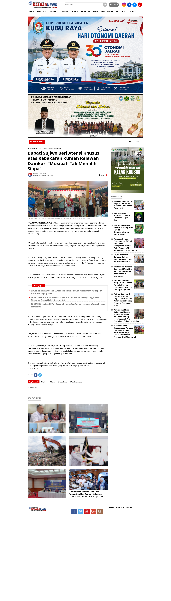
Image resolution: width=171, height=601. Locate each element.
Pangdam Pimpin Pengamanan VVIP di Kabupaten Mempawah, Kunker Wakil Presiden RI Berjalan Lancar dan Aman (125, 244)
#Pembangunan (76, 382)
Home (30, 148)
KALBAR (53, 11)
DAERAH (65, 11)
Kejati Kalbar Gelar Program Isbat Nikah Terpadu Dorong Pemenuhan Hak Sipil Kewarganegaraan (123, 285)
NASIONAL (42, 11)
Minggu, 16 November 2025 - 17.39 (43, 175)
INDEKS (132, 11)
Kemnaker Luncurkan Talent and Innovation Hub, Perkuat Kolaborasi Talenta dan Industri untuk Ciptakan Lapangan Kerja (86, 495)
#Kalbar (44, 382)
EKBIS (95, 11)
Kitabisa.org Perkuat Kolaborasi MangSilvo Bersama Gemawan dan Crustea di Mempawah (123, 271)
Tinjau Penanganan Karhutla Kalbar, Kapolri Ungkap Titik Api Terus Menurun (123, 258)
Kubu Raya (47, 148)
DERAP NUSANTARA (109, 11)
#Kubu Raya (62, 382)
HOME (31, 11)
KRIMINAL (85, 11)
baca (101, 175)
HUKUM (75, 11)
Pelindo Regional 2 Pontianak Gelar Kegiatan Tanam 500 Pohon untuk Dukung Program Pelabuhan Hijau (123, 299)
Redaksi (111, 507)
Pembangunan (57, 148)
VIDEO (123, 11)
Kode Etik (120, 507)
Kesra (40, 148)
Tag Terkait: (33, 382)
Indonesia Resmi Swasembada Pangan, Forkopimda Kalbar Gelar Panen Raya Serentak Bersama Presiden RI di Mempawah (125, 331)
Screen (114, 4)
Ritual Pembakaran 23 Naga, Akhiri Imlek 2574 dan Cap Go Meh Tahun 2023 (123, 204)
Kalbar (35, 148)
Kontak (129, 507)
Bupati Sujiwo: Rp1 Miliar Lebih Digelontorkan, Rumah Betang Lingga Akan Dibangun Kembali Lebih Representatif (65, 298)
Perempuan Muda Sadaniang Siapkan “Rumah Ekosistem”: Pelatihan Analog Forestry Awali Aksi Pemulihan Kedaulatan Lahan (126, 315)
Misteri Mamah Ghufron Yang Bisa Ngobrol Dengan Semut (122, 216)
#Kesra (52, 382)
